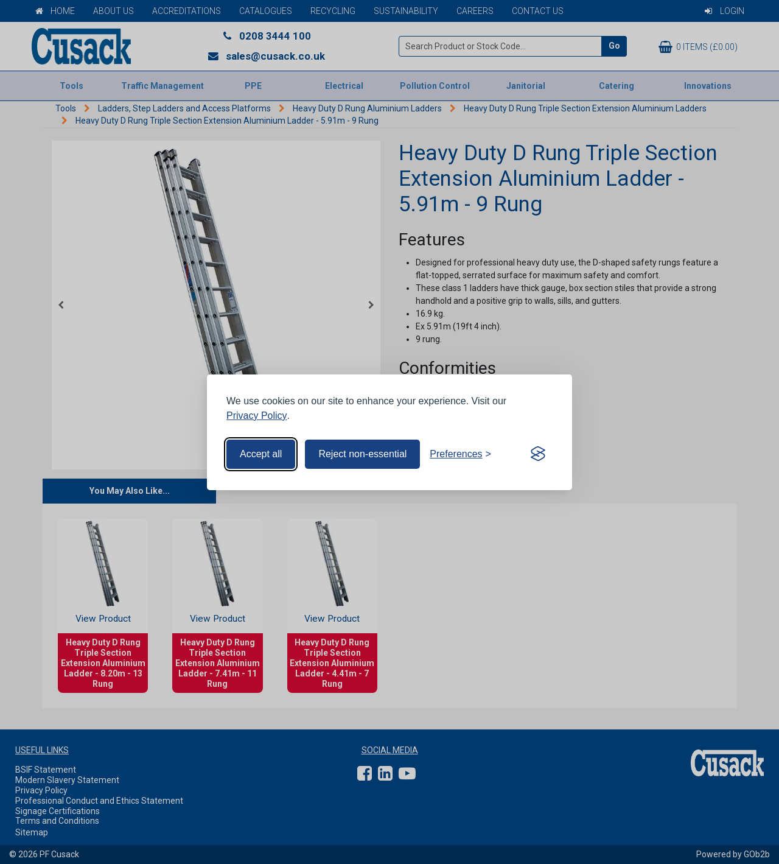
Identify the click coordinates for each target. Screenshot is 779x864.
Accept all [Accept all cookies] (261, 454)
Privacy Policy (256, 415)
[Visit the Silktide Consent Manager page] (538, 454)
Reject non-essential (362, 454)
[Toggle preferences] (460, 454)
